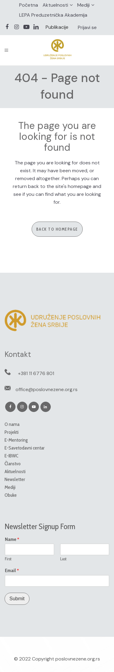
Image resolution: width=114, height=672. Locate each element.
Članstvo (13, 463)
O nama (12, 424)
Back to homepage (57, 229)
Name (12, 539)
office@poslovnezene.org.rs (47, 389)
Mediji (83, 5)
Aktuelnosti (55, 5)
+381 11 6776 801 (36, 373)
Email (12, 571)
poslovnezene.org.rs (77, 659)
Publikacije (57, 27)
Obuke (11, 495)
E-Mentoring (16, 440)
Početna (28, 5)
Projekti (12, 432)
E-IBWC (11, 456)
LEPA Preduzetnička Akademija (53, 15)
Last (63, 558)
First (8, 558)
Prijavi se (87, 27)
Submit (17, 598)
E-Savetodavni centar (25, 448)
